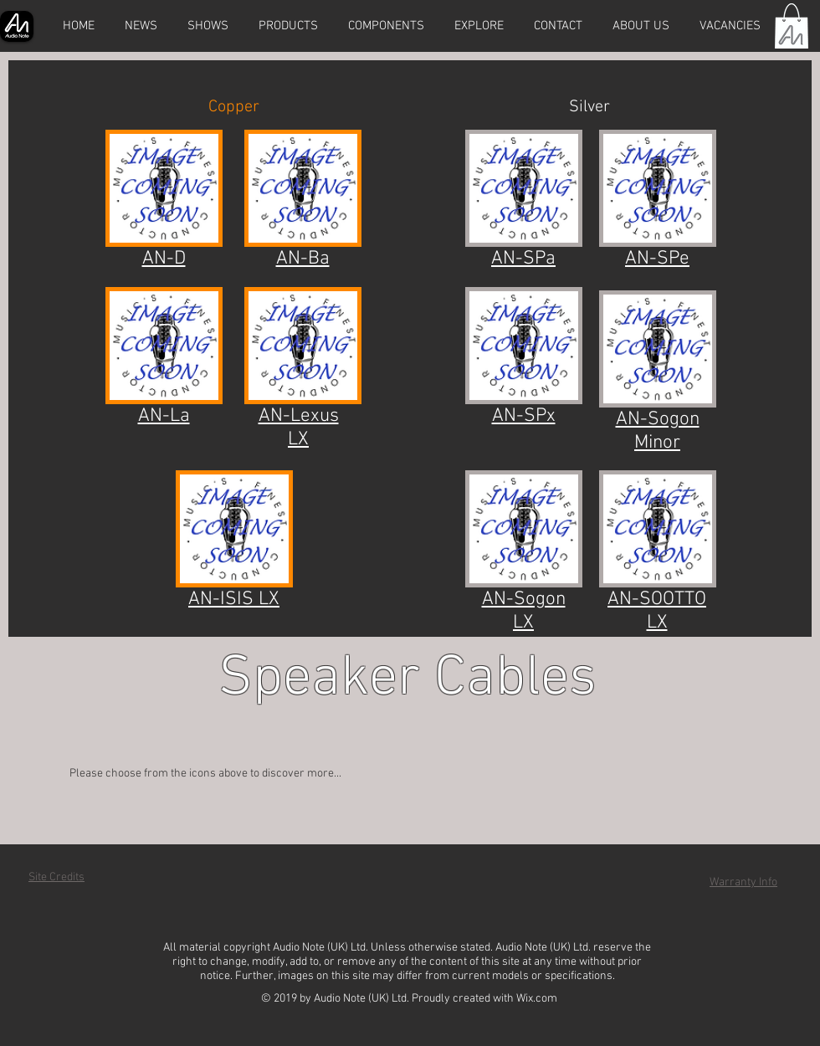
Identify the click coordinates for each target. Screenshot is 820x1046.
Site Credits (56, 877)
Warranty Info (743, 882)
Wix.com (536, 999)
